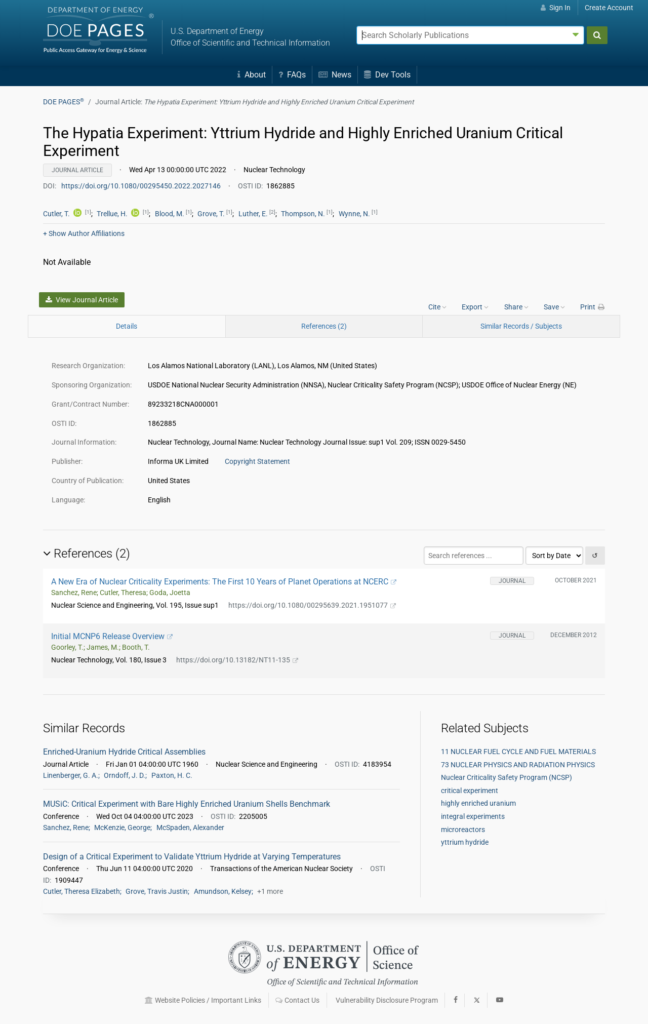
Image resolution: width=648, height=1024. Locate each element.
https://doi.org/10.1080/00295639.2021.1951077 (312, 605)
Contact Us (297, 1000)
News (334, 75)
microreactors (463, 829)
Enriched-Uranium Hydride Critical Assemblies (124, 752)
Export (475, 307)
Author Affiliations (84, 233)
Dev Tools (387, 75)
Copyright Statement (257, 461)
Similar (521, 326)
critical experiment (469, 790)
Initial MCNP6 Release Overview (112, 636)
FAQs (292, 75)
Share (516, 307)
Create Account (609, 8)
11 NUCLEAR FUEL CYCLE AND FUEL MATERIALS (518, 751)
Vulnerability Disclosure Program (387, 1000)
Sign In (556, 8)
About (251, 75)
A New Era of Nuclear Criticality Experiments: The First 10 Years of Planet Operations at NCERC (223, 581)
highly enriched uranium (478, 803)
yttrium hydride (465, 842)
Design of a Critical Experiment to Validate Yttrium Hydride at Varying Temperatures (192, 856)
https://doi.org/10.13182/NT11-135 (237, 660)
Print (592, 307)
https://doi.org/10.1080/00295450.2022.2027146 (141, 186)
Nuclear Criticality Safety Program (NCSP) (506, 777)
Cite (437, 307)
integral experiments (473, 816)
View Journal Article (81, 300)
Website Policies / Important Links (203, 1000)
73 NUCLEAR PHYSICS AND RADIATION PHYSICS (518, 765)
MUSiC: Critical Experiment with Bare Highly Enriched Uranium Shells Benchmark (186, 804)
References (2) (324, 326)
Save (554, 307)
